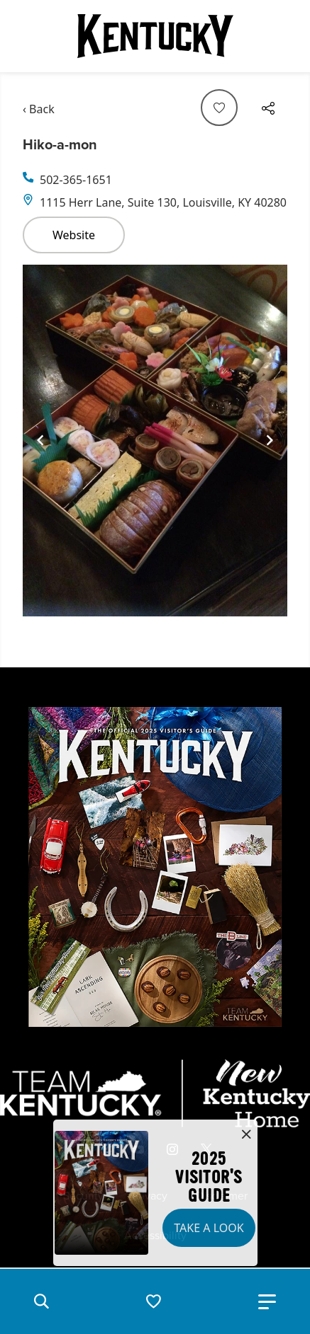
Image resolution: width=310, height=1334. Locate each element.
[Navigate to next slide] (269, 440)
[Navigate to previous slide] (40, 440)
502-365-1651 (76, 180)
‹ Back (39, 109)
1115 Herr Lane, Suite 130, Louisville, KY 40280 (163, 202)
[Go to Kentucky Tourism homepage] (155, 36)
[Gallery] (155, 440)
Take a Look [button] (208, 1228)
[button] (41, 1301)
